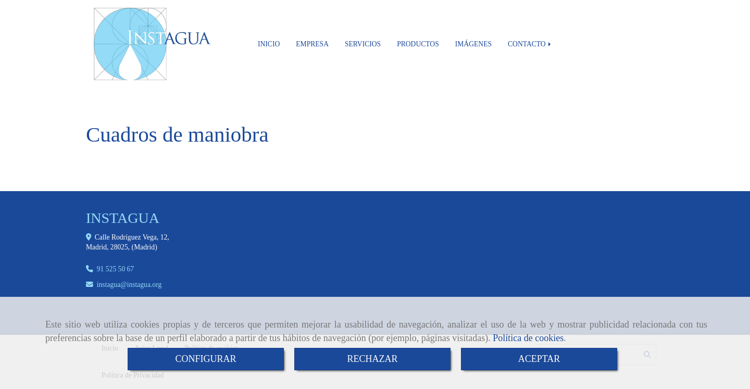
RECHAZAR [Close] (372, 359)
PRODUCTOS (418, 44)
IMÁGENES (473, 44)
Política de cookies (528, 338)
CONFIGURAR (205, 359)
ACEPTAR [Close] (539, 359)
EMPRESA (312, 44)
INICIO (269, 44)
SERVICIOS (363, 44)
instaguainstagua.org (129, 284)
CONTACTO (530, 44)
